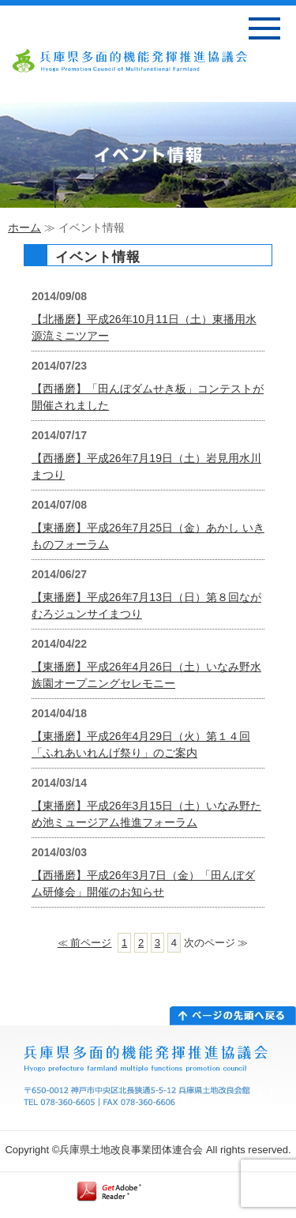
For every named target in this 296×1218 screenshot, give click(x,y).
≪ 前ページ (85, 943)
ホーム (24, 227)
